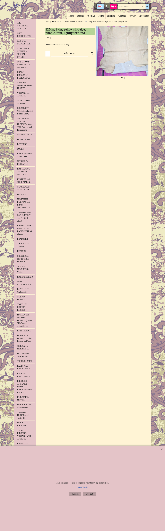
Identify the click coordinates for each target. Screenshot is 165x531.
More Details (83, 487)
